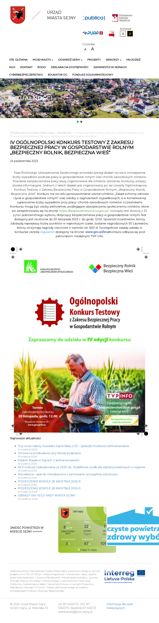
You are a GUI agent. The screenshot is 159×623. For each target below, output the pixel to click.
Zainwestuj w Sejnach (110, 67)
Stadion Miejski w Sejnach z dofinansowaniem (49, 460)
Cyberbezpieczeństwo (26, 74)
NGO (12, 67)
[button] (78, 122)
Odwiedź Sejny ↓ (70, 59)
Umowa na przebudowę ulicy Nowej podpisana (49, 453)
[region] (79, 100)
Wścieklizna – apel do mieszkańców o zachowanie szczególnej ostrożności (68, 474)
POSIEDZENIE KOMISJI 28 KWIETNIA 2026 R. (49, 481)
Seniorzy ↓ (113, 59)
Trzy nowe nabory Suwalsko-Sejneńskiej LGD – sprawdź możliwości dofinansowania (73, 446)
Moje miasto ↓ (43, 59)
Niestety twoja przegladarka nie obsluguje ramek (96, 530)
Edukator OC (57, 74)
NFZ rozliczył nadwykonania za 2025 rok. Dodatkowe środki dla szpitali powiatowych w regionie (81, 467)
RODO (41, 67)
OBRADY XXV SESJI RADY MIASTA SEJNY (46, 495)
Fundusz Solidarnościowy (92, 74)
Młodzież (133, 59)
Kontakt (26, 67)
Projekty (94, 59)
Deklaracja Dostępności (69, 67)
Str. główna (18, 59)
